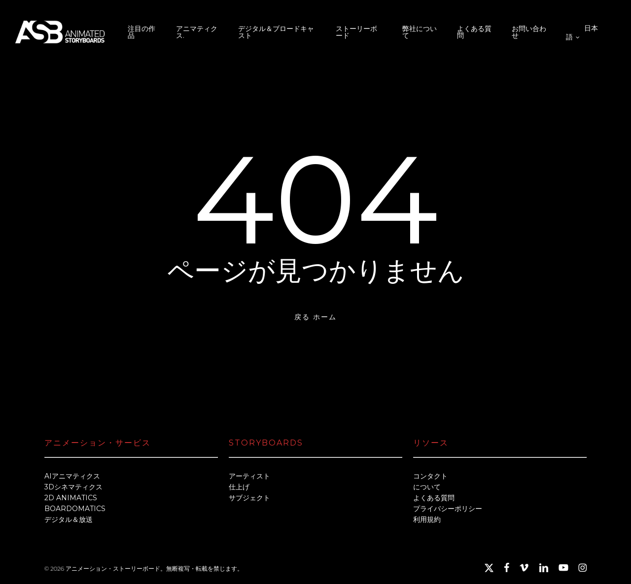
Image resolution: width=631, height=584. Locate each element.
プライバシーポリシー (447, 508)
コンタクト (430, 476)
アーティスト (249, 476)
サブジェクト (249, 497)
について (427, 486)
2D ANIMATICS (70, 497)
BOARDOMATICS (74, 508)
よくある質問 (434, 497)
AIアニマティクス (72, 476)
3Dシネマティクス (73, 486)
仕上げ (239, 486)
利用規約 (427, 519)
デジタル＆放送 (68, 519)
